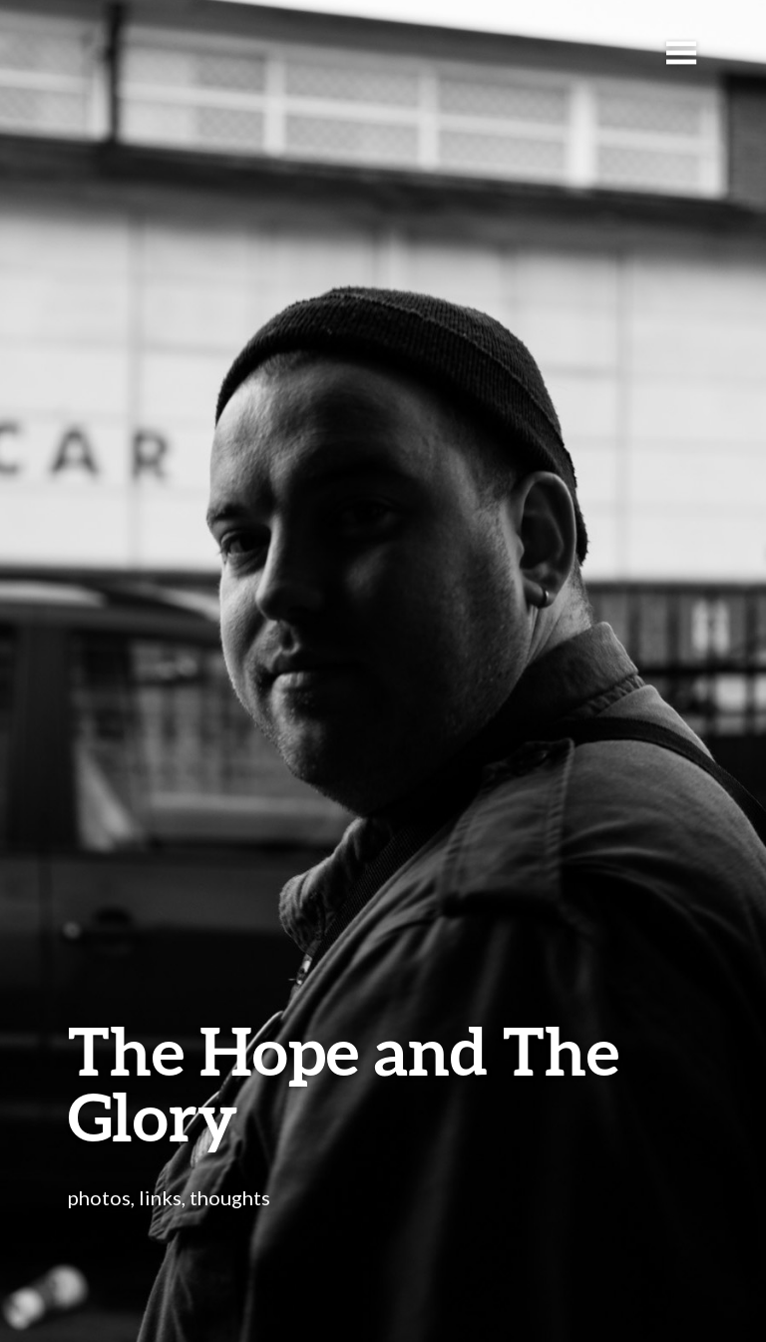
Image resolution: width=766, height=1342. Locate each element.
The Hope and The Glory (343, 1083)
